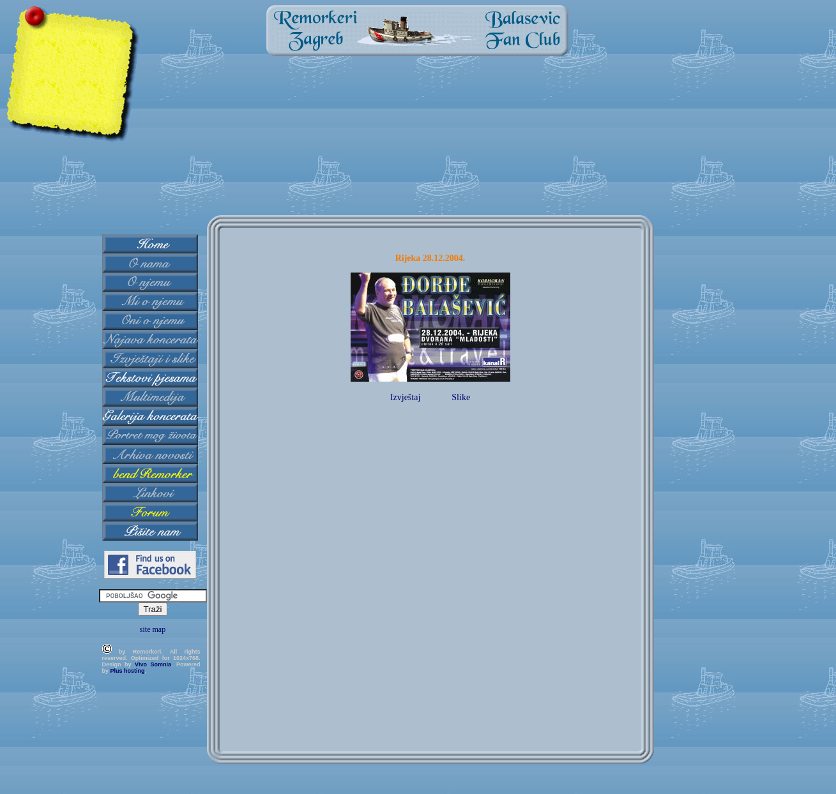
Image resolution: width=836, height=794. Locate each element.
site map (152, 629)
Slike (461, 397)
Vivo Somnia (153, 664)
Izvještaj (405, 397)
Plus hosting (127, 671)
